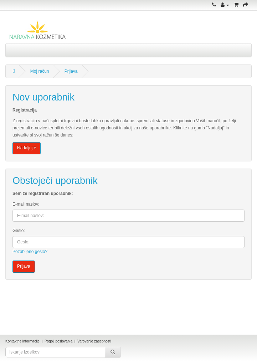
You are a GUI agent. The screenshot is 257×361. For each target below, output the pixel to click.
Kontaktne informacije (22, 341)
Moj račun (39, 71)
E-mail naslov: (25, 204)
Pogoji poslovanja (58, 341)
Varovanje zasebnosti (94, 341)
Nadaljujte (26, 147)
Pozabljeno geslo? (29, 251)
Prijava (71, 71)
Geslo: (18, 230)
